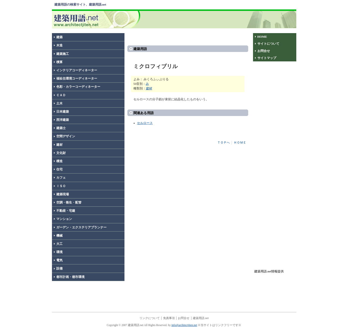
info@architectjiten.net (184, 325)
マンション (64, 219)
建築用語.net (201, 318)
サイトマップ (266, 58)
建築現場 (62, 194)
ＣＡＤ (61, 95)
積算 (59, 62)
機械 (59, 235)
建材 (59, 144)
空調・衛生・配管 (68, 202)
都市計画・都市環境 (70, 277)
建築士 (61, 128)
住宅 (59, 169)
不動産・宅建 (65, 210)
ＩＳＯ (61, 186)
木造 (59, 45)
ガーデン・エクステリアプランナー (81, 227)
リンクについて (149, 318)
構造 (59, 161)
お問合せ (263, 51)
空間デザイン (65, 136)
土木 (59, 103)
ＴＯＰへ (223, 142)
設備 (59, 268)
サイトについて (268, 43)
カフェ (61, 177)
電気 (59, 260)
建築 (59, 37)
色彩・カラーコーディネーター (78, 86)
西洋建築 (62, 120)
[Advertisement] (219, 19)
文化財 (61, 153)
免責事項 (169, 318)
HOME (262, 36)
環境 (59, 252)
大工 (59, 244)
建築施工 (62, 54)
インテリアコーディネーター (76, 70)
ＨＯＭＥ (240, 142)
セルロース (145, 123)
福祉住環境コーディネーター (76, 78)
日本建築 (62, 111)
